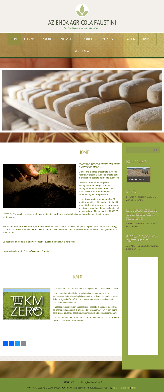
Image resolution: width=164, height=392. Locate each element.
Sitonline (115, 388)
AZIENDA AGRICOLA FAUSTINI (82, 23)
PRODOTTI (49, 39)
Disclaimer (125, 388)
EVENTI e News (82, 51)
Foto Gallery (127, 39)
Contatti (148, 39)
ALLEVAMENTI (69, 39)
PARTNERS (90, 39)
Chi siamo (30, 39)
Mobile (134, 388)
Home (14, 39)
